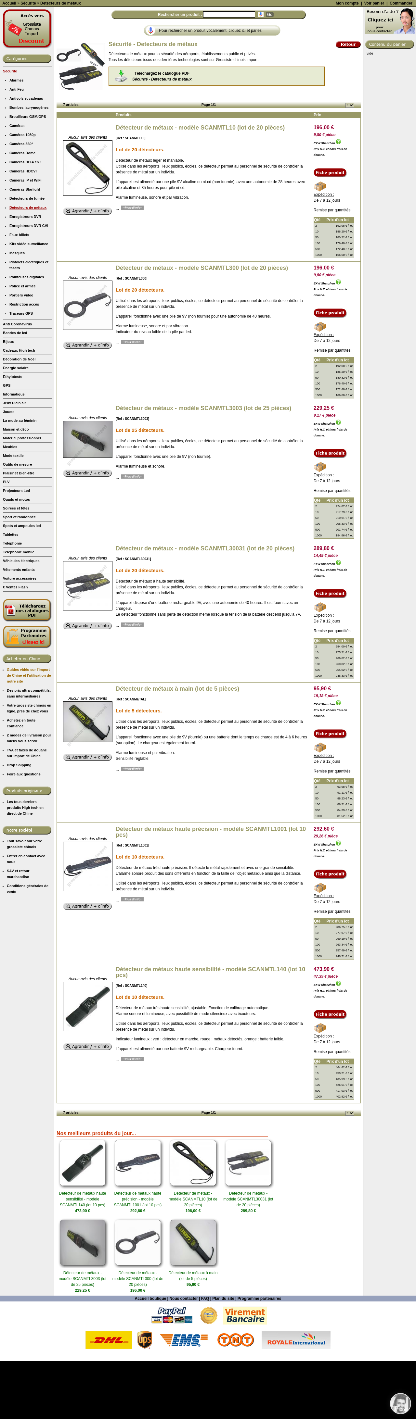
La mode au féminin (19, 478)
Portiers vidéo (21, 353)
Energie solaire (16, 426)
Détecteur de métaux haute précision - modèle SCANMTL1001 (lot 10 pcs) (211, 890)
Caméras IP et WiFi (25, 238)
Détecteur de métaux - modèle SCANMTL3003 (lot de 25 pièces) (203, 466)
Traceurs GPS (21, 371)
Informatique (14, 452)
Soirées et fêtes (16, 566)
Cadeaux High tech (19, 408)
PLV (6, 540)
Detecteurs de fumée (27, 256)
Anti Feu (16, 147)
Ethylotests (12, 434)
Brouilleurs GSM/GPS (27, 174)
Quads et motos (16, 557)
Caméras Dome (22, 211)
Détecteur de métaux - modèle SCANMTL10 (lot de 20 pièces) (200, 185)
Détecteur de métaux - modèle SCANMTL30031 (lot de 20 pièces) (205, 606)
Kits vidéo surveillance (28, 302)
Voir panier (374, 61)
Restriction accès (24, 362)
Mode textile (13, 513)
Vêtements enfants (19, 627)
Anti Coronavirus (17, 382)
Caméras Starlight (24, 247)
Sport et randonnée (19, 575)
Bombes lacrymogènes (28, 165)
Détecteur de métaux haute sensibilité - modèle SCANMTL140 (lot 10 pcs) (210, 1030)
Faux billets (19, 293)
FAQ (205, 1356)
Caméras (16, 183)
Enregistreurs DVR (25, 274)
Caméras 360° (21, 202)
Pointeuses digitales (26, 335)
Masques (17, 311)
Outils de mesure (17, 522)
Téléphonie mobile (18, 610)
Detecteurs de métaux (27, 265)
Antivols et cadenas (26, 156)
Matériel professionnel (22, 496)
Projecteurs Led (16, 548)
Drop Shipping (19, 823)
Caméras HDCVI (23, 229)
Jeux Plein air (14, 461)
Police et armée (22, 344)
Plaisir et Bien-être (18, 531)
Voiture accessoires (19, 636)
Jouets (8, 469)
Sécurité (10, 129)
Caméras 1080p (22, 193)
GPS (6, 443)
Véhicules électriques (21, 619)
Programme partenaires (259, 1356)
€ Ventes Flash (15, 645)
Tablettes (10, 592)
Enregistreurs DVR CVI (28, 283)
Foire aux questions (24, 832)
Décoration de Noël (19, 417)
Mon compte (347, 61)
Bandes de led (15, 391)
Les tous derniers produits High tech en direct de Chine (25, 865)
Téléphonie (12, 601)
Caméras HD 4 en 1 (25, 220)
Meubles (10, 505)
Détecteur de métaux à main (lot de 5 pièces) (177, 746)
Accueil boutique (150, 1356)
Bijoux (8, 399)
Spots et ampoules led (22, 583)
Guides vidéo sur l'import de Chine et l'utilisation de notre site (29, 733)
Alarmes (16, 138)
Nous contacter (183, 1356)
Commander (401, 61)
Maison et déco (16, 487)
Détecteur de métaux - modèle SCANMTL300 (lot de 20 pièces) (202, 325)
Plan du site (223, 1356)
